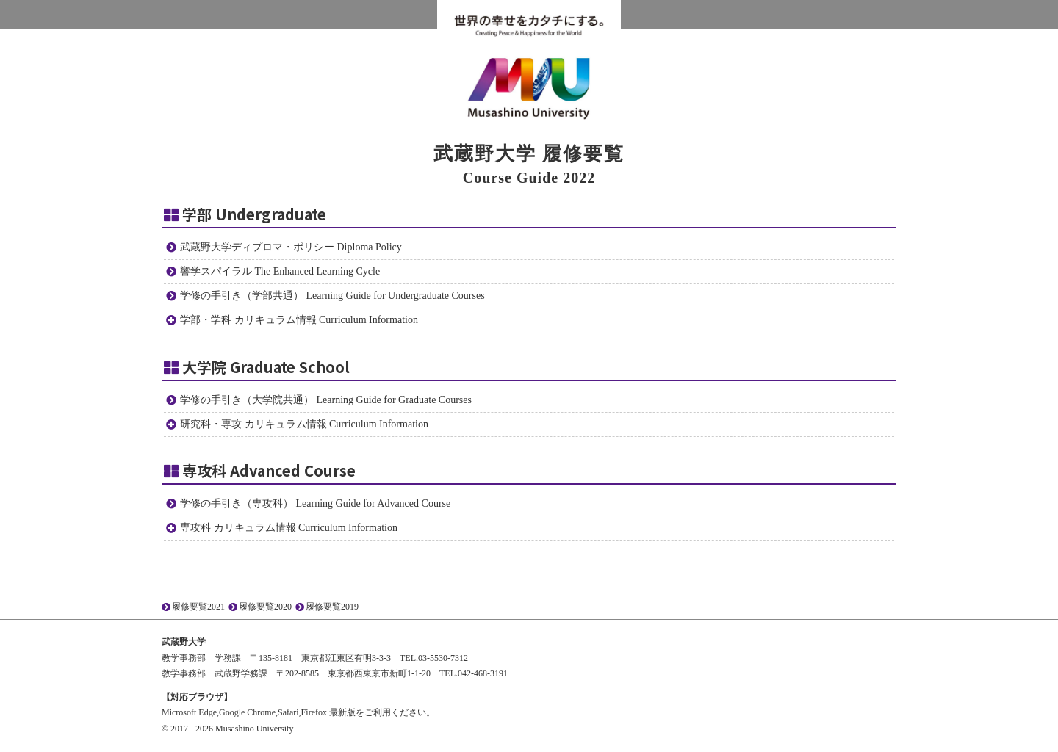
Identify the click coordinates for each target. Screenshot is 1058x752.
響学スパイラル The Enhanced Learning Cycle (280, 271)
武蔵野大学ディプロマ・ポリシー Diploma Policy (291, 247)
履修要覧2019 (332, 606)
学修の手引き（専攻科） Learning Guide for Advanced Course (315, 503)
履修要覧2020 (265, 606)
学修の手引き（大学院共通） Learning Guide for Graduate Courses (326, 399)
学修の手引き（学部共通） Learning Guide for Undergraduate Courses (332, 295)
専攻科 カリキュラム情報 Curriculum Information (288, 527)
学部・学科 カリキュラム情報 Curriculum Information (299, 319)
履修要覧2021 (198, 606)
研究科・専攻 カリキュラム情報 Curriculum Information (304, 424)
